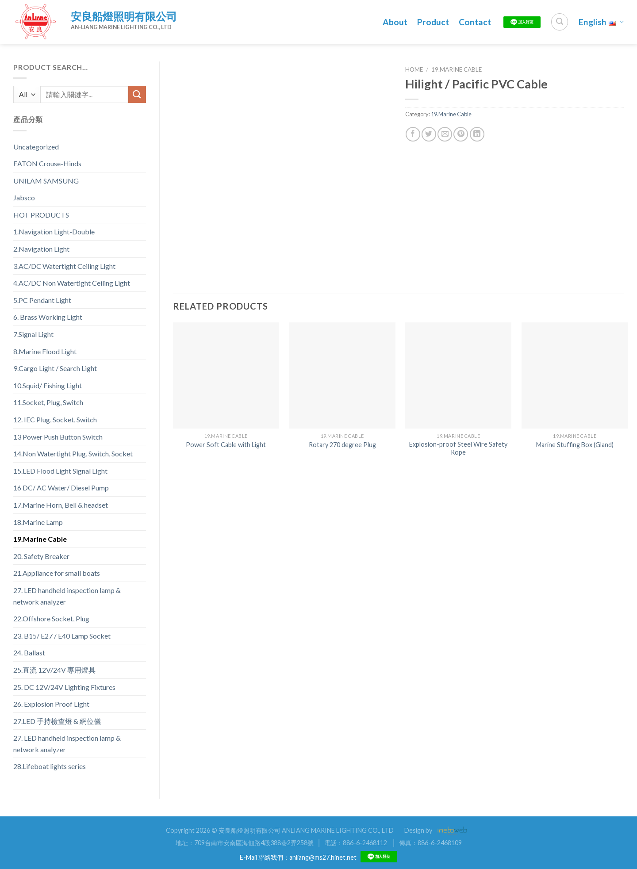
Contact (475, 22)
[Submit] (137, 94)
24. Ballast (29, 652)
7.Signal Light (33, 334)
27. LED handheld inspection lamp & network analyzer (67, 596)
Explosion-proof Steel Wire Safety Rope (458, 448)
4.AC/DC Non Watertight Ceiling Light (71, 283)
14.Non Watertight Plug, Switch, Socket (73, 453)
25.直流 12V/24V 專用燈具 (54, 670)
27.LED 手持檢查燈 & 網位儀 (57, 721)
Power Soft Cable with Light (226, 444)
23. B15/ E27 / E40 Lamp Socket (62, 636)
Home (414, 69)
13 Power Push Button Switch (58, 437)
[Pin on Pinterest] (460, 134)
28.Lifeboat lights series (49, 766)
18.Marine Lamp (38, 522)
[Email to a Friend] (444, 134)
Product (433, 22)
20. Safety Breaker (41, 556)
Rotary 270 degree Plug (342, 444)
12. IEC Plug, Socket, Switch (55, 419)
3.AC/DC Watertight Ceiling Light (64, 266)
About (395, 22)
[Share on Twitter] (429, 134)
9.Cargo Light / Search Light (55, 368)
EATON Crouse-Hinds (47, 163)
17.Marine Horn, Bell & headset (60, 505)
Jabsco (24, 197)
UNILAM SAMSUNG (46, 180)
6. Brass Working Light (47, 317)
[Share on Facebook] (413, 134)
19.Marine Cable (40, 539)
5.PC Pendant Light (42, 300)
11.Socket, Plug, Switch (48, 402)
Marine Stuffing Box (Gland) (575, 444)
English (601, 22)
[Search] (559, 21)
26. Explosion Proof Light (51, 704)
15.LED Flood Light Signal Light (60, 471)
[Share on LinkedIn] (477, 134)
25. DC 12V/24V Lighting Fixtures (64, 687)
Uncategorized (36, 146)
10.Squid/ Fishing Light (47, 385)
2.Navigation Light (41, 249)
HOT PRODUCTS (41, 215)
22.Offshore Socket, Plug (51, 618)
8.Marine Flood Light (45, 351)
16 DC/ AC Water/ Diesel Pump (61, 487)
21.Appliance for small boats (56, 573)
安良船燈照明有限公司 (124, 16)
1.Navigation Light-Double (54, 231)
